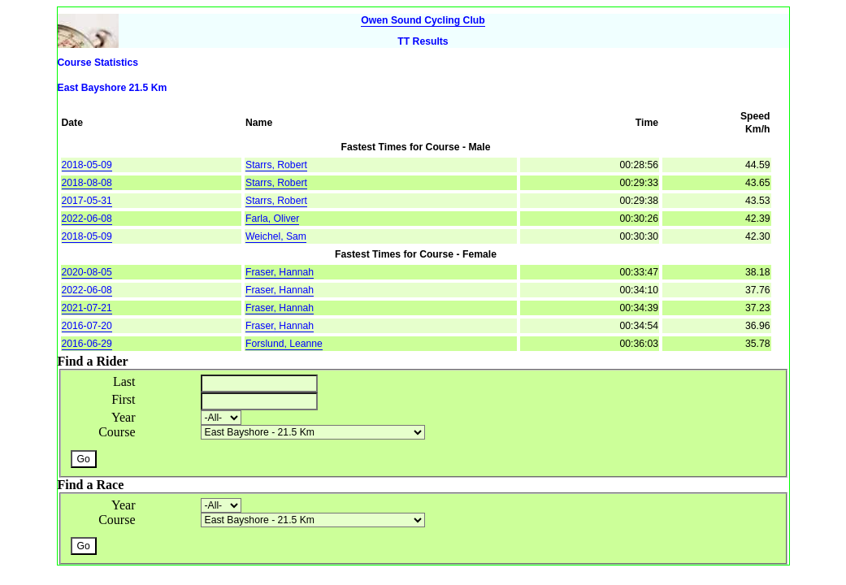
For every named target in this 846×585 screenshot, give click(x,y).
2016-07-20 (87, 326)
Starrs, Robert (276, 165)
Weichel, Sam (275, 236)
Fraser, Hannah (279, 272)
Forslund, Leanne (284, 343)
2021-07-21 (87, 308)
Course (116, 432)
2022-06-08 (87, 218)
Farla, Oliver (272, 218)
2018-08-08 (87, 182)
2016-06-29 (87, 343)
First (123, 399)
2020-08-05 (87, 272)
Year (123, 417)
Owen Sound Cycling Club (422, 20)
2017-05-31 (87, 200)
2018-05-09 (87, 165)
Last (124, 381)
